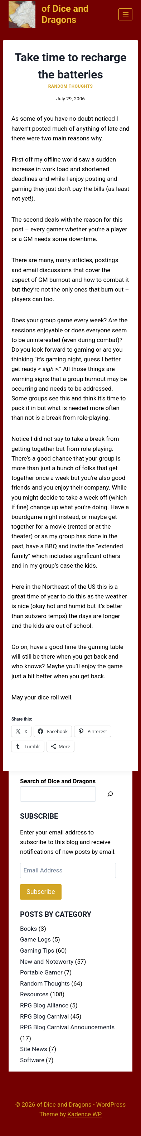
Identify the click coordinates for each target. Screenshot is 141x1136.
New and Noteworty (46, 961)
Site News (33, 1049)
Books (28, 928)
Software (32, 1060)
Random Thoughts (70, 86)
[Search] (110, 794)
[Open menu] (125, 14)
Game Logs (35, 939)
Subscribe (40, 891)
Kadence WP (84, 1114)
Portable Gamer (41, 972)
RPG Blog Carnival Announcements (67, 1027)
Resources (34, 994)
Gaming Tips (37, 950)
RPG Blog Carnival (44, 1016)
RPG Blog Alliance (44, 1005)
